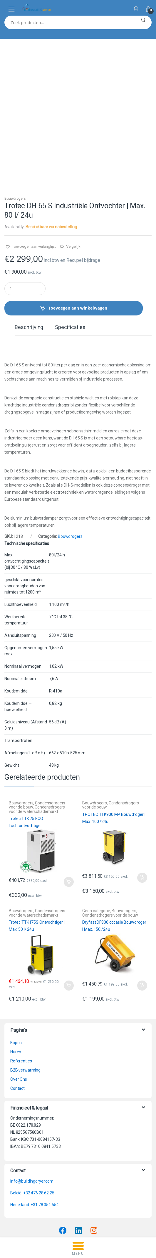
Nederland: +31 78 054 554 (34, 1164)
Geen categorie (96, 870)
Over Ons (18, 1039)
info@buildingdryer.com (31, 1140)
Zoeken (143, 22)
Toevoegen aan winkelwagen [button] (68, 842)
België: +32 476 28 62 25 (32, 1152)
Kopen (16, 1002)
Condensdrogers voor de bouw (110, 764)
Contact (17, 1048)
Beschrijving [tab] (29, 287)
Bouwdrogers (15, 158)
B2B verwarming (25, 1029)
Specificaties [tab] (70, 287)
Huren (15, 1011)
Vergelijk (73, 206)
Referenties (21, 1020)
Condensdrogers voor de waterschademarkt (37, 768)
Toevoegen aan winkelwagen (77, 267)
